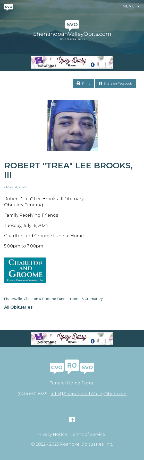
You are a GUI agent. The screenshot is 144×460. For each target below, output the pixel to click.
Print (83, 83)
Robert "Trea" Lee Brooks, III (68, 170)
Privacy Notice (52, 434)
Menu (131, 6)
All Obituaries (18, 307)
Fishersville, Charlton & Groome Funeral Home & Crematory (53, 299)
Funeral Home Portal (72, 383)
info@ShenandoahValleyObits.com (88, 393)
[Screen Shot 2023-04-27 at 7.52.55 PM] (72, 62)
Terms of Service (88, 434)
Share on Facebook (115, 83)
